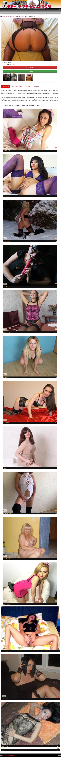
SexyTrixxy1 (5, 746)
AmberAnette (6, 604)
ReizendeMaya (7, 332)
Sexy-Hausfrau (7, 513)
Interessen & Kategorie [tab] (17, 86)
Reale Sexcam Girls (9, 755)
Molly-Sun (6, 286)
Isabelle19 (6, 422)
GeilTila (4, 750)
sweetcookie (5, 698)
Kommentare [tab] (36, 86)
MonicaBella (6, 150)
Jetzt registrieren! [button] (29, 67)
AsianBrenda (6, 196)
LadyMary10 (6, 559)
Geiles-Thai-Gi (6, 651)
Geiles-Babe (6, 241)
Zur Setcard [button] (30, 71)
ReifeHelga (6, 377)
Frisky (4, 468)
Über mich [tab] (27, 86)
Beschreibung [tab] (6, 86)
